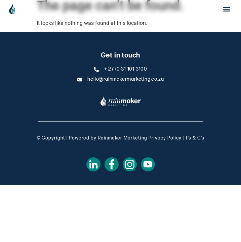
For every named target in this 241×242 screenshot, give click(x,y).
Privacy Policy (165, 138)
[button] (226, 8)
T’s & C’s (194, 138)
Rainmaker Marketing (122, 138)
